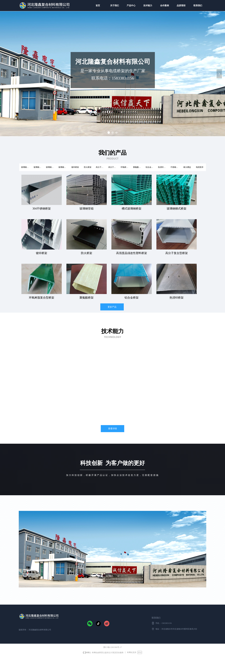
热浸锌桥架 (162, 167)
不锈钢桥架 (175, 167)
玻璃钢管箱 (38, 167)
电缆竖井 (199, 167)
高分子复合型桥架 (113, 167)
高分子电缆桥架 (101, 167)
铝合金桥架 (150, 167)
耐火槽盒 (187, 167)
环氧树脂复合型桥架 (126, 167)
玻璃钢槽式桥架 (26, 167)
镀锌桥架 (75, 167)
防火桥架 (87, 167)
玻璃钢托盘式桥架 (63, 167)
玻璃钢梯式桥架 (51, 167)
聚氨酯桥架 (137, 167)
